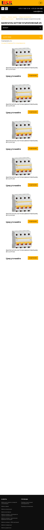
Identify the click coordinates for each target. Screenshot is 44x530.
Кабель (4, 499)
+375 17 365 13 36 (24, 8)
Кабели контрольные (6, 509)
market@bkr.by (38, 11)
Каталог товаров (12, 17)
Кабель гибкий (5, 506)
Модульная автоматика (25, 17)
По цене (4, 43)
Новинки (10, 43)
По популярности (19, 43)
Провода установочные (27, 506)
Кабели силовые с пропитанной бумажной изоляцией (9, 519)
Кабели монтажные (6, 512)
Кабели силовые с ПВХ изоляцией (10, 522)
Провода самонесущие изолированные (27, 503)
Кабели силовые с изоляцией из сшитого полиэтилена (9, 515)
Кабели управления (6, 527)
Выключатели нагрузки (7, 19)
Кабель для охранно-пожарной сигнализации (9, 503)
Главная (3, 17)
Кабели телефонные (6, 525)
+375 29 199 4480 (37, 8)
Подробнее (33, 75)
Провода (24, 499)
